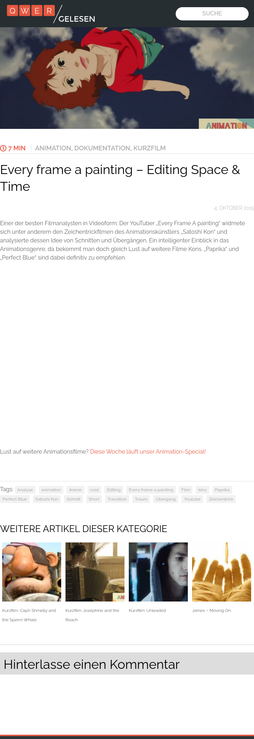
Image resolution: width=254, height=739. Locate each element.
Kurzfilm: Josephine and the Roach (94, 582)
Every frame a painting (151, 489)
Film (185, 489)
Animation (53, 148)
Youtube (192, 499)
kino (202, 489)
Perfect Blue (15, 499)
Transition (117, 499)
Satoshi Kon (47, 499)
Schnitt (73, 499)
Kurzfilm (149, 148)
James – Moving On (221, 577)
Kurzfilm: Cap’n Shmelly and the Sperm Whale (31, 582)
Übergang (166, 499)
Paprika (222, 489)
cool (94, 489)
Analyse (25, 489)
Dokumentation (102, 148)
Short (94, 499)
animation (51, 489)
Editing (114, 489)
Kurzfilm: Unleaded (158, 577)
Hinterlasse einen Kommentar (92, 664)
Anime (75, 489)
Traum (141, 499)
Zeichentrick (221, 499)
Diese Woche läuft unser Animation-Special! (148, 451)
